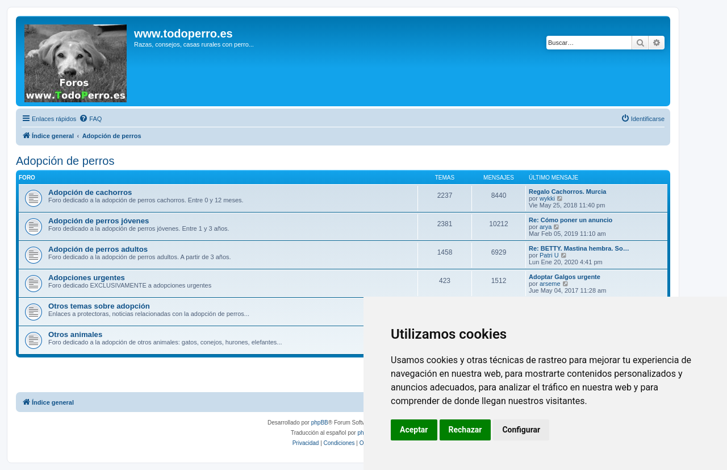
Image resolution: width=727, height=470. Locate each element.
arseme (550, 283)
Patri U (549, 255)
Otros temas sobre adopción (99, 306)
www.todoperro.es (183, 33)
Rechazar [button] (465, 429)
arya (545, 226)
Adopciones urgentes (86, 277)
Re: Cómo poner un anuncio (570, 220)
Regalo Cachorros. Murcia (567, 191)
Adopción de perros (65, 161)
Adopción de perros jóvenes (98, 221)
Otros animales (75, 334)
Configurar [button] (521, 429)
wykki (547, 198)
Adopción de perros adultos (98, 249)
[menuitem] (90, 119)
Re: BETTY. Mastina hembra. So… (579, 248)
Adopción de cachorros (90, 192)
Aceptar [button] (414, 429)
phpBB (319, 422)
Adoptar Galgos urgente (564, 276)
